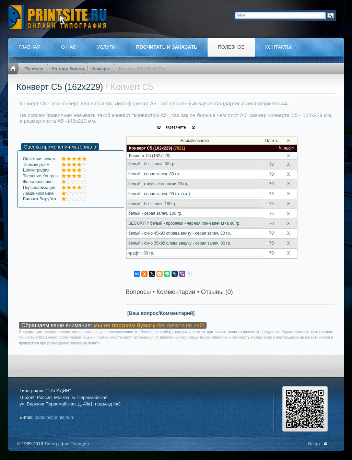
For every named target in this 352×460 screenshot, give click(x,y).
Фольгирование (37, 181)
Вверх (314, 443)
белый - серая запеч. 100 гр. (155, 213)
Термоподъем (36, 164)
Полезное (35, 68)
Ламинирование (38, 193)
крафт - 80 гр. (141, 253)
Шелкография (36, 170)
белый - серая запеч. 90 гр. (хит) (159, 193)
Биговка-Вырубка (39, 199)
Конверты (102, 68)
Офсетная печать (39, 158)
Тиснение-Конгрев (40, 176)
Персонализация (39, 187)
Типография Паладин (66, 443)
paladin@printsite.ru (54, 417)
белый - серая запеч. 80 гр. (154, 174)
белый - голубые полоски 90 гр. (158, 183)
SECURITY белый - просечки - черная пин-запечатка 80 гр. (184, 223)
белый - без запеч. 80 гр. (151, 164)
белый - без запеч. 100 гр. (153, 203)
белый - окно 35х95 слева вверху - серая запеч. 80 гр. (179, 243)
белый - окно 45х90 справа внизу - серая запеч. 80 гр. (179, 233)
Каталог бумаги (68, 68)
